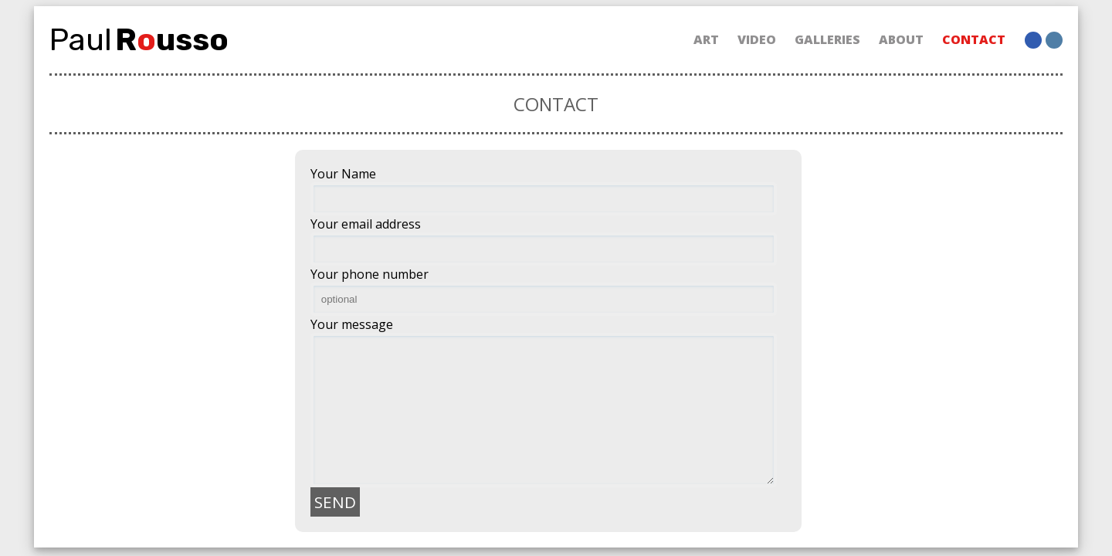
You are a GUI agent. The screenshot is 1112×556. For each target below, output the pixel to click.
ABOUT (901, 39)
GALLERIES (827, 39)
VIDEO (756, 39)
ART (706, 39)
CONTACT (973, 39)
